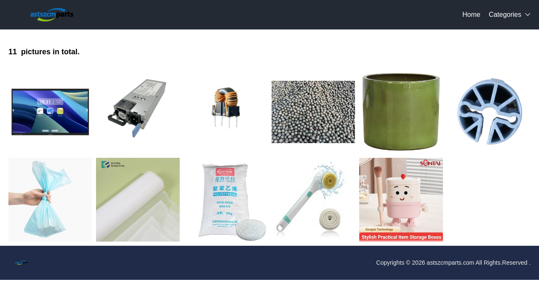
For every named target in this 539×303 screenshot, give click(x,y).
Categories (505, 14)
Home (471, 14)
